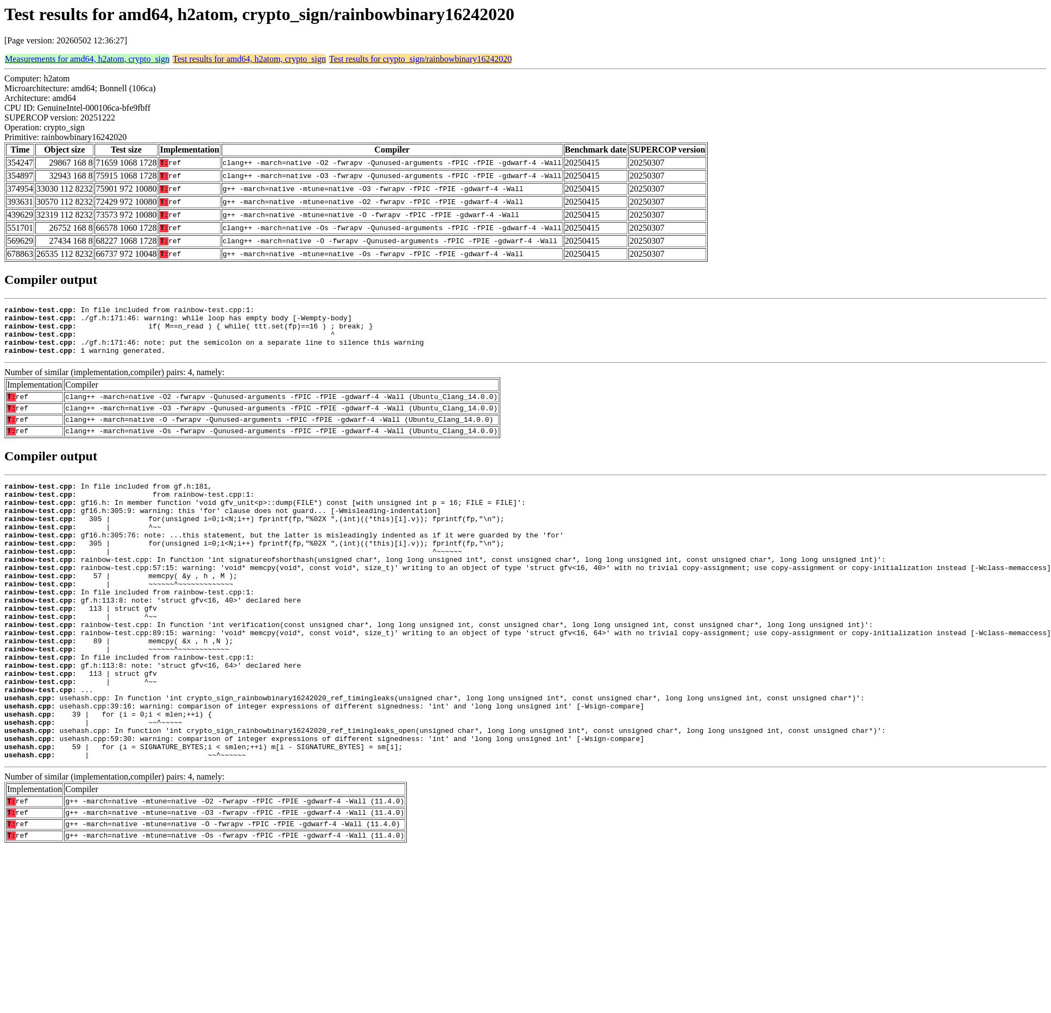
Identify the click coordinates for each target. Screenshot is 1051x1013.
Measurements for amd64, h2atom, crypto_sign (87, 59)
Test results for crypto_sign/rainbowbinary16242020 (420, 59)
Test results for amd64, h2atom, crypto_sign (249, 59)
